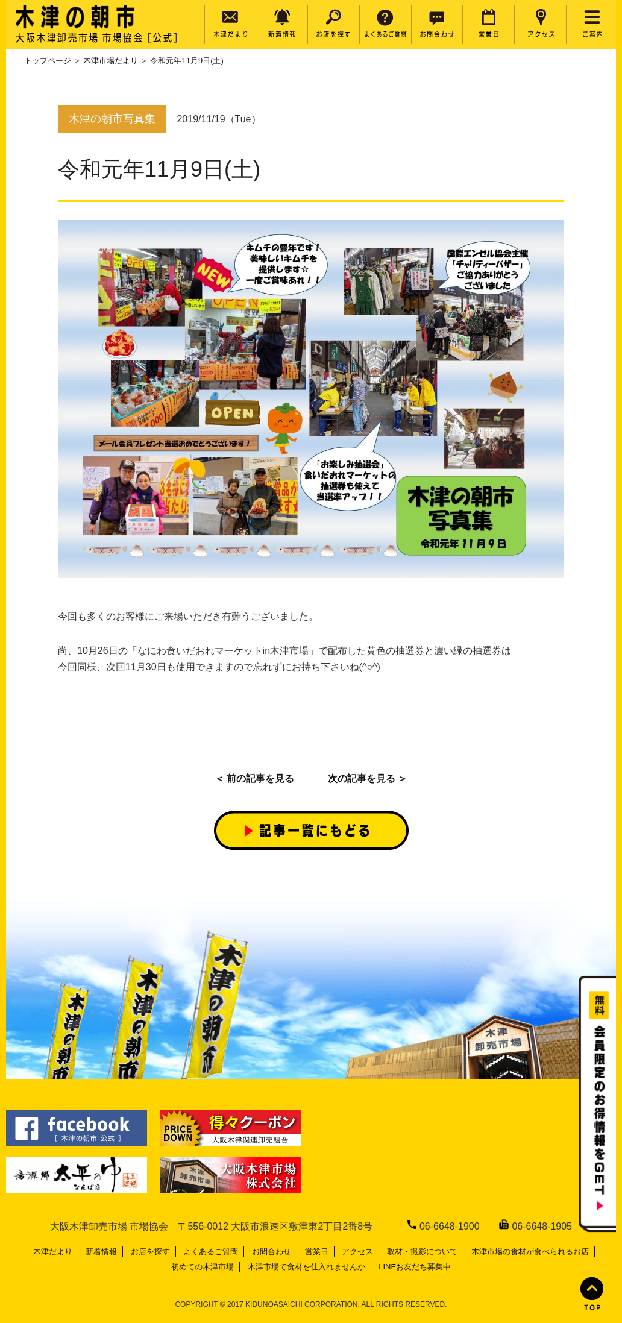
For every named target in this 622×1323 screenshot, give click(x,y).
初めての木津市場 (202, 1266)
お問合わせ (271, 1251)
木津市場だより (110, 60)
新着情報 (101, 1251)
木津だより (52, 1251)
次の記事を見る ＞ (367, 778)
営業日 (316, 1251)
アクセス (357, 1251)
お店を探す (150, 1251)
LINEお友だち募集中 (415, 1266)
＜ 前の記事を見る (254, 778)
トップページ (47, 60)
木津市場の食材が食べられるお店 (530, 1251)
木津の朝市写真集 (112, 119)
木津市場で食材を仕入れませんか (306, 1266)
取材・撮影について (422, 1251)
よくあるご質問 (210, 1251)
